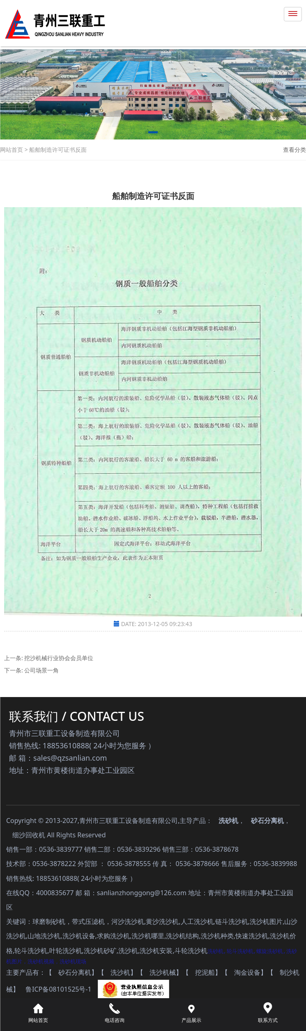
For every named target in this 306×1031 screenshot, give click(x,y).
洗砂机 (228, 820)
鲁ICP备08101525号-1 (58, 989)
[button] (152, 133)
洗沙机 (120, 972)
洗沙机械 (163, 972)
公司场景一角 (41, 670)
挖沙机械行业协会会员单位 (58, 658)
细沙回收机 (28, 834)
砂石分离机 (267, 820)
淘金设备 (247, 972)
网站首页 (12, 149)
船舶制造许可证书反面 (57, 149)
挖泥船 (205, 972)
